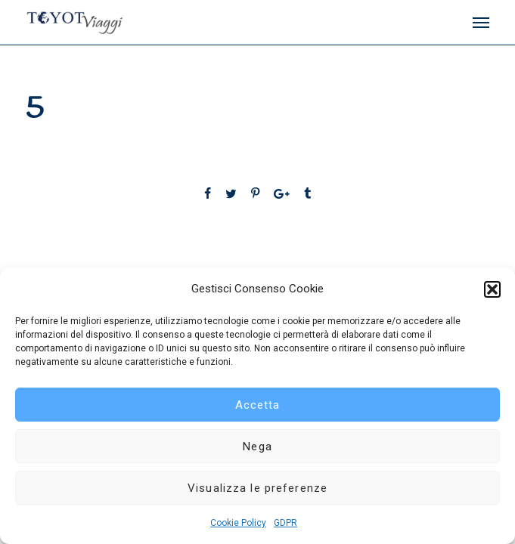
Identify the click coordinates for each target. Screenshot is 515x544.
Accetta (258, 405)
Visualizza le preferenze (257, 488)
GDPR (285, 523)
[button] (492, 289)
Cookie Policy (238, 523)
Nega (257, 446)
